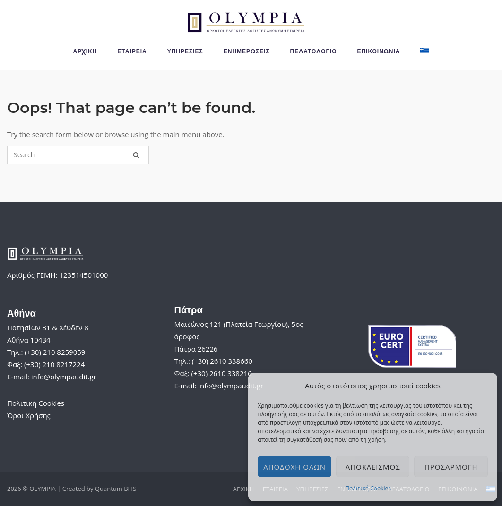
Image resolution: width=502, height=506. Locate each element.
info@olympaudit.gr (63, 376)
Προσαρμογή (451, 467)
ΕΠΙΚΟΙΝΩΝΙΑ (378, 51)
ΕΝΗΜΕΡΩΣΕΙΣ (247, 51)
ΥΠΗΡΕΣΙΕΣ (185, 51)
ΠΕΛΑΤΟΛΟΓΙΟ (313, 51)
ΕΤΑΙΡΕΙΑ (132, 51)
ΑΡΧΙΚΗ (85, 51)
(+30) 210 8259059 (55, 352)
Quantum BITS (116, 488)
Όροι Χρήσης (29, 415)
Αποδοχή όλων (294, 467)
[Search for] (78, 155)
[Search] (136, 155)
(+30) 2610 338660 (222, 361)
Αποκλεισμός (373, 467)
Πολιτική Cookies (368, 488)
